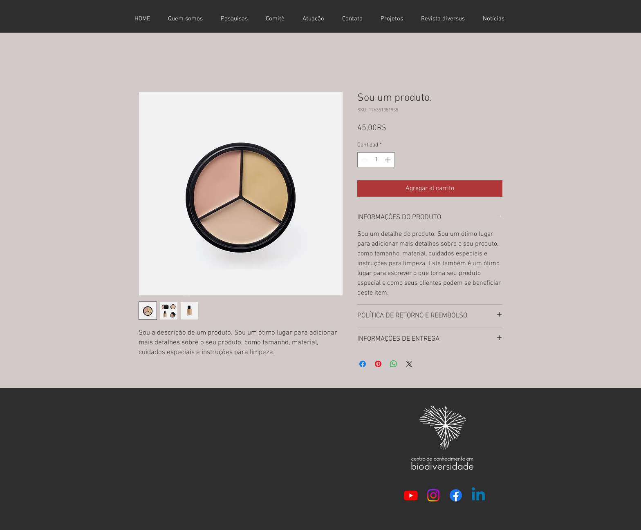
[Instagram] (433, 495)
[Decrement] (364, 160)
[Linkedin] (478, 495)
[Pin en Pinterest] (378, 364)
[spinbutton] (376, 160)
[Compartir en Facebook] (363, 364)
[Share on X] (409, 364)
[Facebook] (456, 495)
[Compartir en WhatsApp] (394, 364)
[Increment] (388, 160)
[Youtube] (411, 495)
